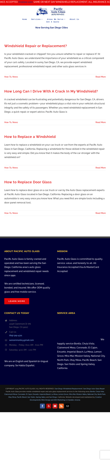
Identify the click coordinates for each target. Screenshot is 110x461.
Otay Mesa (12, 397)
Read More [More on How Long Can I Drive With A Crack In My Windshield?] (101, 122)
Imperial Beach (45, 394)
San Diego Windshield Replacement (68, 389)
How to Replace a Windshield (30, 137)
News (15, 77)
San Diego (53, 397)
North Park (101, 394)
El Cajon (29, 394)
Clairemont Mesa (10, 394)
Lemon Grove (63, 394)
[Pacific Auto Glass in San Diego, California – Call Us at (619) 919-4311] (51, 8)
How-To (7, 77)
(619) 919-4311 (15, 335)
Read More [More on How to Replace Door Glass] (101, 213)
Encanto (36, 394)
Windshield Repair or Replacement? (35, 46)
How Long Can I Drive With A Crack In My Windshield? (51, 91)
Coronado (21, 394)
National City (92, 394)
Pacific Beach (22, 397)
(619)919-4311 (28, 2)
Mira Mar (72, 394)
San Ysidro (31, 397)
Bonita (92, 391)
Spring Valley (41, 397)
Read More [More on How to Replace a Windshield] (101, 168)
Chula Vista (100, 391)
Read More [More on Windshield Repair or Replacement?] (101, 77)
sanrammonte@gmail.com (21, 340)
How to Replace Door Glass (28, 182)
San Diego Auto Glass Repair (94, 389)
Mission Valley (81, 394)
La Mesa (54, 394)
